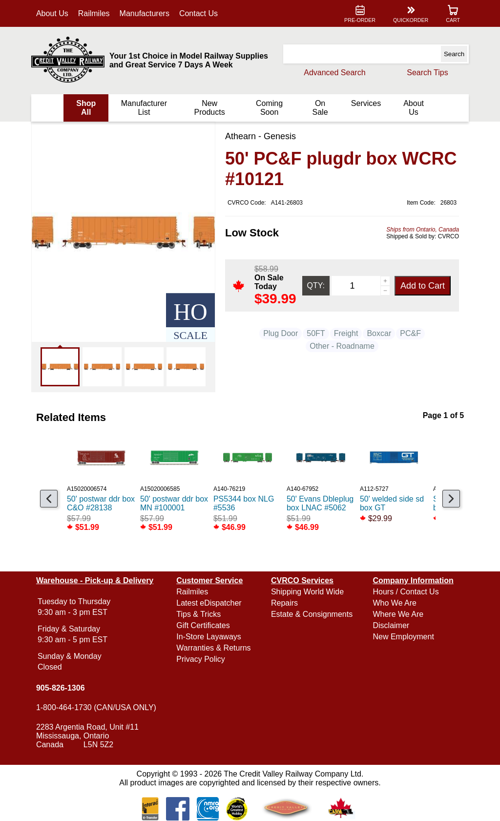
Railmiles (95, 13)
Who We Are (394, 603)
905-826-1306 (61, 688)
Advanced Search (333, 72)
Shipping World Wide (307, 592)
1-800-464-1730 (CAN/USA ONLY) (97, 707)
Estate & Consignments (312, 614)
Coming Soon (268, 107)
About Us (53, 13)
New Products (209, 107)
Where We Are (397, 614)
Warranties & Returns (214, 648)
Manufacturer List (144, 107)
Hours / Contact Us (405, 592)
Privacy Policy (201, 659)
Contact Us (199, 13)
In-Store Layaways (209, 636)
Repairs (284, 603)
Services (365, 103)
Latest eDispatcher (209, 603)
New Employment (402, 636)
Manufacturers (145, 13)
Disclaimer (390, 625)
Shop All (87, 107)
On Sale (319, 107)
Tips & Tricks (199, 614)
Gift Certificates (203, 625)
